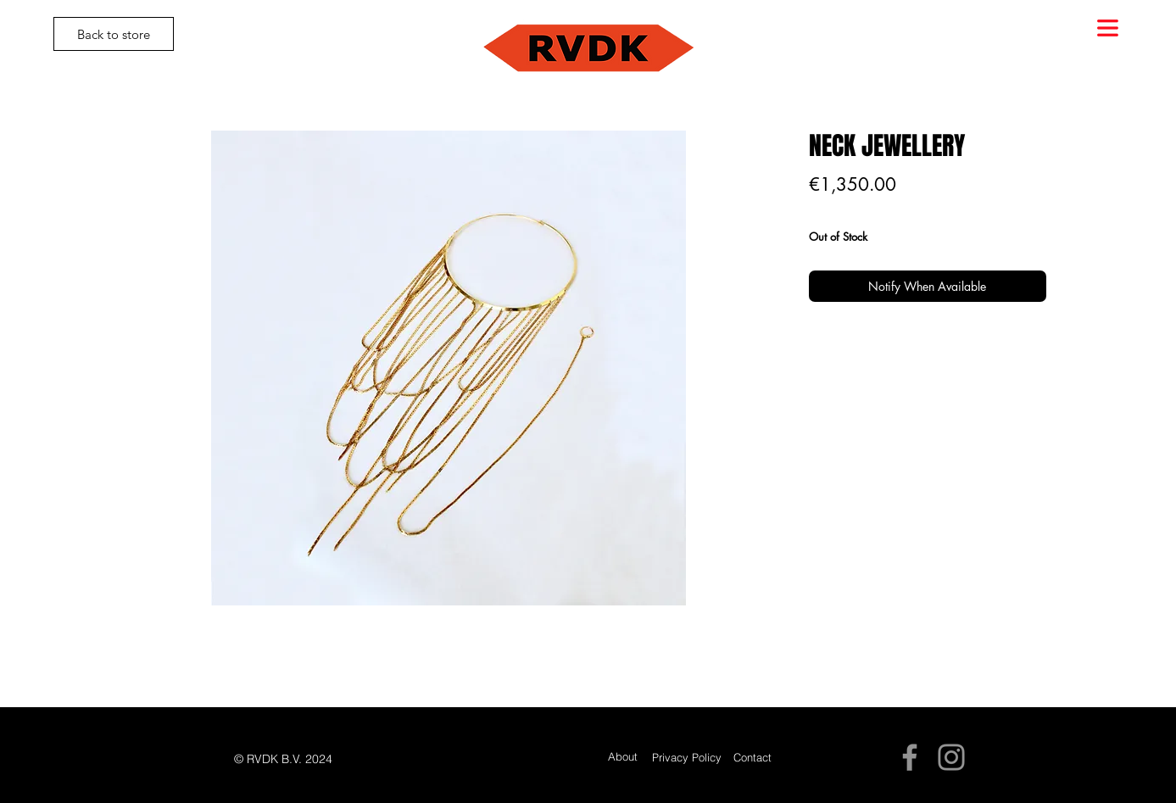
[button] (1107, 28)
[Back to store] (113, 34)
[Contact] (752, 757)
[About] (622, 757)
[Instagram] (951, 757)
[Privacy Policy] (687, 757)
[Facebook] (910, 757)
